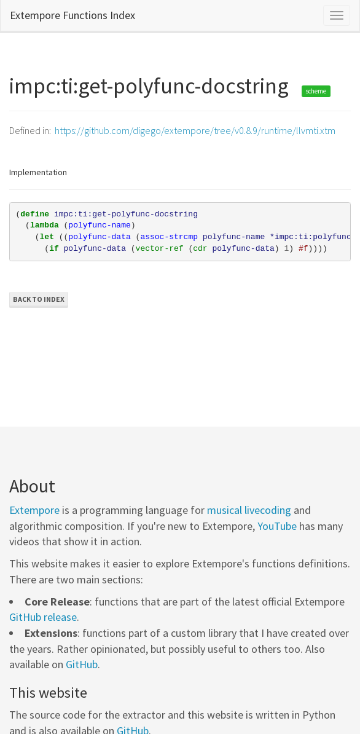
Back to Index (39, 299)
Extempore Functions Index (72, 15)
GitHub (82, 664)
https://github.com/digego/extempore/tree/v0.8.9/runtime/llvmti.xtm (195, 130)
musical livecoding (249, 510)
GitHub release (43, 617)
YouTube (277, 526)
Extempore (34, 510)
